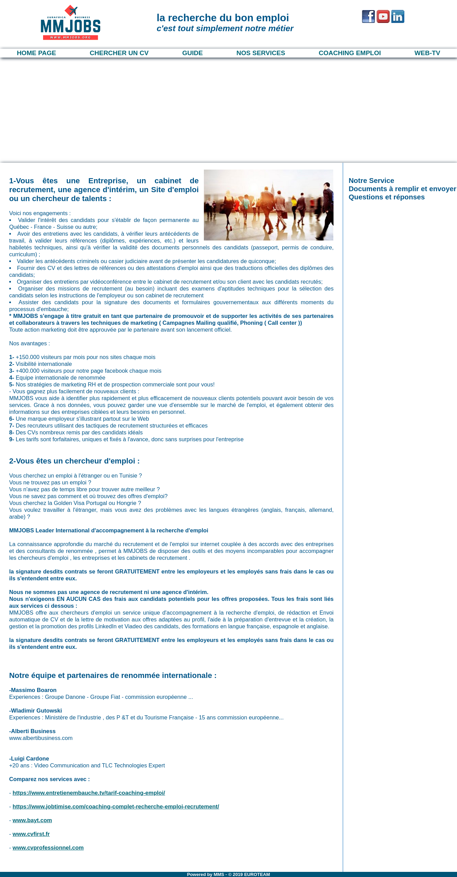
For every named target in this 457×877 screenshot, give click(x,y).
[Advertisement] (228, 109)
